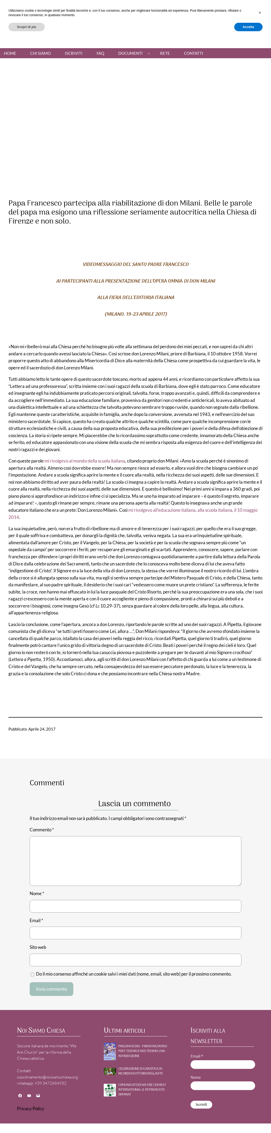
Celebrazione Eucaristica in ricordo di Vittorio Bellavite (140, 1071)
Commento (42, 829)
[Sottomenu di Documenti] (149, 53)
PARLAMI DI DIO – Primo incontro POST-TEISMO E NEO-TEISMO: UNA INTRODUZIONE (142, 1051)
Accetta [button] (248, 1119)
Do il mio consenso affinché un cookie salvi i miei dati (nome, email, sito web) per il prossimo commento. (134, 974)
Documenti (130, 53)
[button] (260, 1105)
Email (36, 920)
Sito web (38, 947)
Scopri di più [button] (26, 1119)
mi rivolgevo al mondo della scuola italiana (84, 461)
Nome (37, 893)
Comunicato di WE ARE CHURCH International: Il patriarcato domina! (142, 1090)
